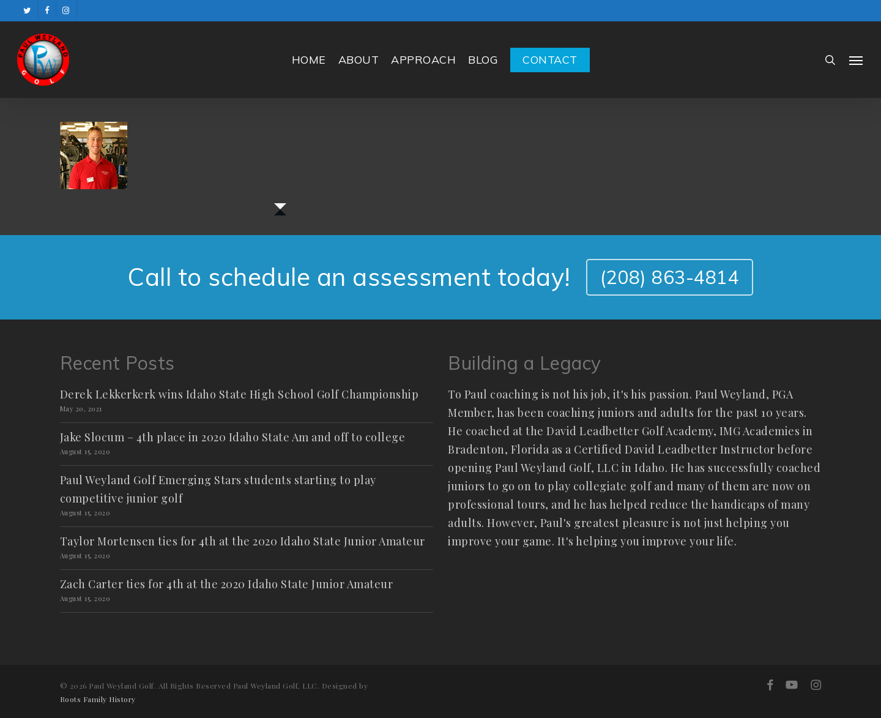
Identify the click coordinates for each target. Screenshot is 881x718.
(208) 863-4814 (669, 277)
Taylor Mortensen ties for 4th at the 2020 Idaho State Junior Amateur (242, 541)
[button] (856, 60)
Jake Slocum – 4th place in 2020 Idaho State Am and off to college (233, 437)
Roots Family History (98, 699)
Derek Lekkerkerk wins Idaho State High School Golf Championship (239, 394)
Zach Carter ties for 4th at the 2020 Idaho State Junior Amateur (226, 584)
